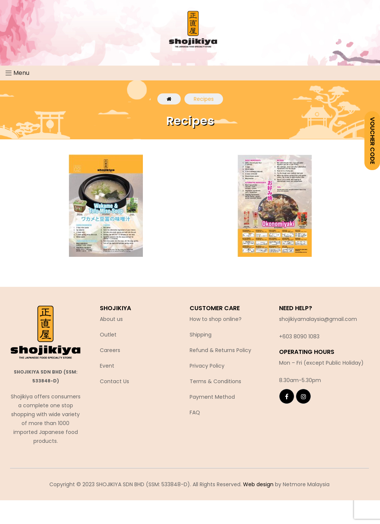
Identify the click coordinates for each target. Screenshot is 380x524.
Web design (258, 484)
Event (107, 365)
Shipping (201, 334)
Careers (110, 350)
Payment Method (212, 397)
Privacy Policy (207, 365)
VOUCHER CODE (372, 140)
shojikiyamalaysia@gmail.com (318, 319)
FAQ (195, 412)
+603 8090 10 (296, 336)
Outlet (108, 334)
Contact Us (114, 381)
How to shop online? (216, 319)
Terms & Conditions (215, 381)
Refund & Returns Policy (220, 350)
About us (111, 319)
